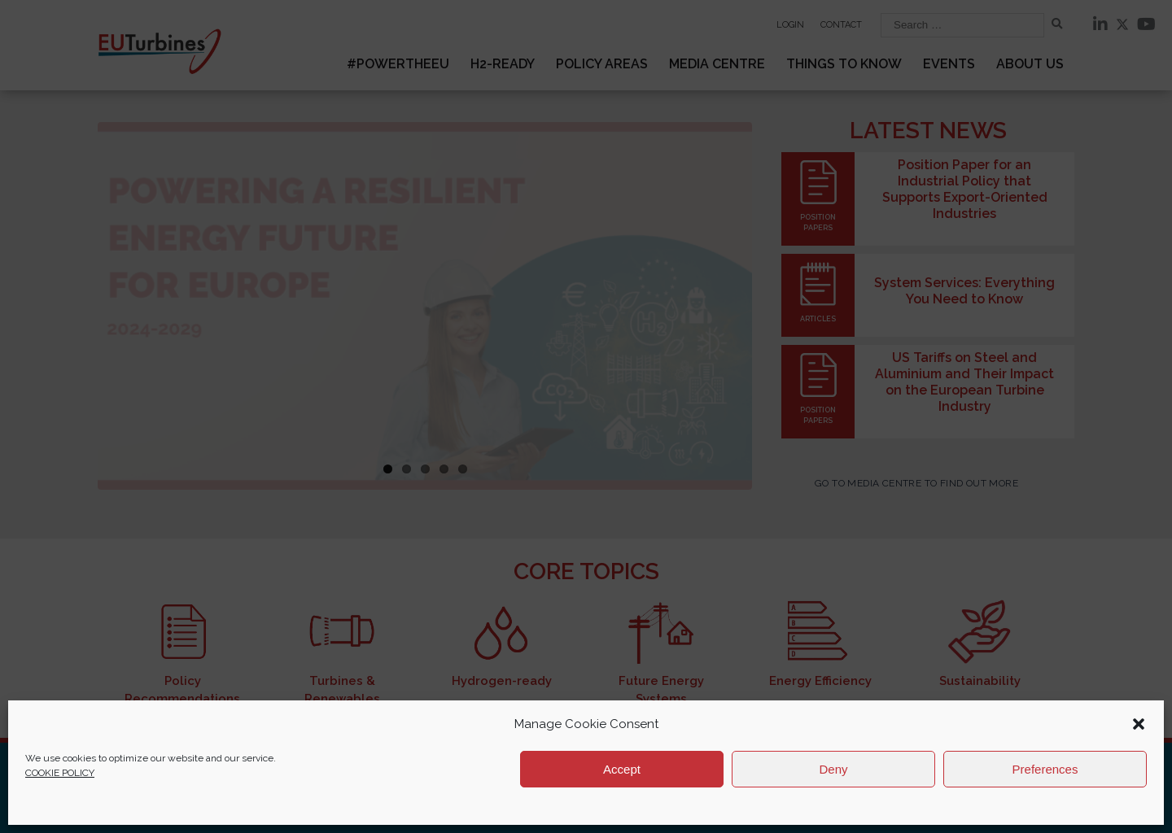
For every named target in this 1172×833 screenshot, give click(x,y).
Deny (833, 769)
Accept (622, 769)
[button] (1138, 724)
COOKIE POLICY (59, 772)
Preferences (1045, 769)
